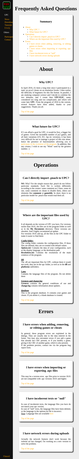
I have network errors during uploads (44, 55)
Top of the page (27, 111)
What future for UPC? (38, 32)
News (7, 19)
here (51, 413)
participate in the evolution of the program (38, 144)
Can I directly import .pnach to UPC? (44, 37)
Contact (8, 40)
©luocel (6, 456)
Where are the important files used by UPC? (47, 39)
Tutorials (8, 25)
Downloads (9, 22)
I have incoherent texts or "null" (42, 53)
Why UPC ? (34, 29)
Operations (29, 34)
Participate (9, 37)
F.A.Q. (7, 28)
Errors (27, 41)
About (27, 27)
